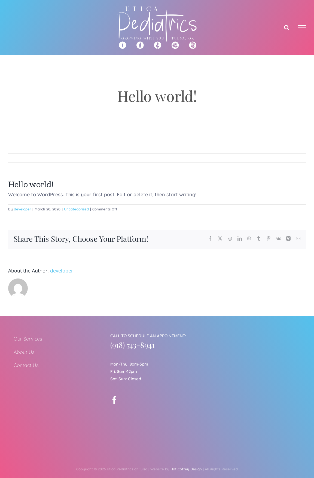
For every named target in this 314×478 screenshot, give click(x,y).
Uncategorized (76, 209)
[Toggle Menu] (301, 27)
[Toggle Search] (286, 27)
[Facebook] (114, 400)
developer (22, 209)
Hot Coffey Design (186, 469)
